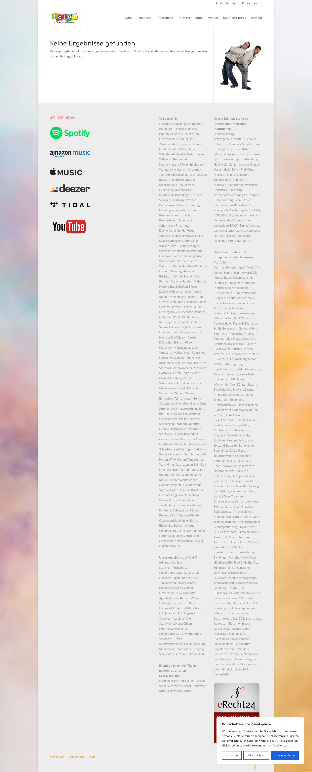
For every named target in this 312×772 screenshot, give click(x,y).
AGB (92, 756)
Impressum (57, 756)
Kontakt (256, 18)
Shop (199, 18)
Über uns (144, 18)
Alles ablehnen (256, 755)
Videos (213, 18)
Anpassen (232, 755)
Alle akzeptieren (285, 755)
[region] (260, 740)
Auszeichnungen (227, 3)
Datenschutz (76, 756)
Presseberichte (252, 3)
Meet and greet (234, 18)
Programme (165, 18)
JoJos (128, 18)
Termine (184, 18)
